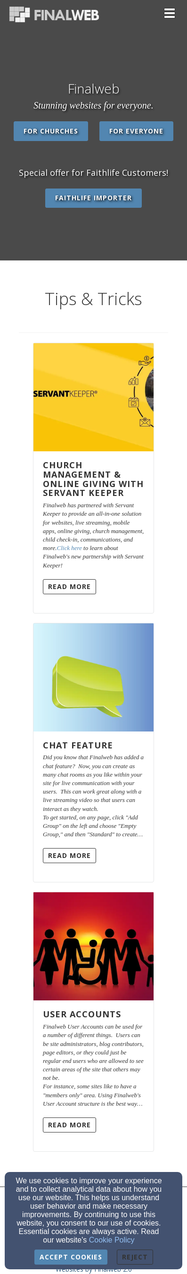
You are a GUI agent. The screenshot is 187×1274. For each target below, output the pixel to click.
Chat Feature (78, 745)
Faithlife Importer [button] (93, 197)
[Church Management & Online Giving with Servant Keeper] (93, 397)
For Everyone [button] (136, 130)
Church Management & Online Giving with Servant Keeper (93, 478)
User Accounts (82, 1014)
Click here (69, 547)
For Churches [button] (51, 130)
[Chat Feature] (93, 677)
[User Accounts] (93, 946)
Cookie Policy (112, 1240)
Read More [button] (69, 586)
